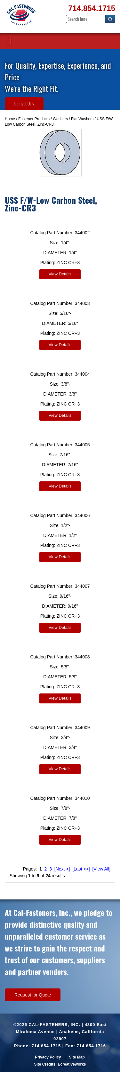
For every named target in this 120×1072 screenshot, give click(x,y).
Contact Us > (24, 103)
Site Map (77, 1057)
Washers (60, 119)
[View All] (101, 868)
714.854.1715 (91, 8)
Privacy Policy (48, 1057)
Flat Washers (82, 119)
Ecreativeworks (72, 1064)
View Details (60, 274)
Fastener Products (34, 119)
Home (10, 119)
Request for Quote (32, 994)
